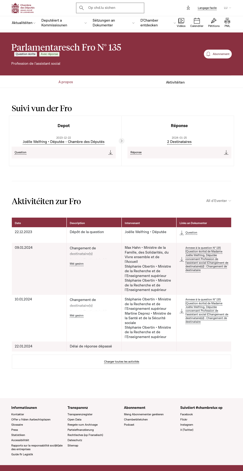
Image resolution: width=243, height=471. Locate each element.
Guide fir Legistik (22, 454)
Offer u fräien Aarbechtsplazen (31, 419)
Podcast (129, 425)
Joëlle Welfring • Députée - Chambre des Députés (63, 141)
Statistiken (18, 435)
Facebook (186, 414)
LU (226, 8)
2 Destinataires (179, 141)
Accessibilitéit (20, 440)
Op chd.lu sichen (101, 7)
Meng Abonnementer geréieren (144, 414)
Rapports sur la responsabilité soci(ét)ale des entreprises (37, 447)
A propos (65, 82)
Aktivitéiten (175, 82)
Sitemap (73, 445)
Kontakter (17, 414)
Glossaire (17, 425)
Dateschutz (75, 440)
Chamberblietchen (136, 419)
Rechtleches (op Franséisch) (85, 435)
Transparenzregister (80, 414)
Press (14, 430)
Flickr (183, 419)
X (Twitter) (186, 430)
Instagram (186, 425)
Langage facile (207, 8)
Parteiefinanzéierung (81, 430)
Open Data (74, 419)
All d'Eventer (216, 201)
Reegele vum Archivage (83, 425)
